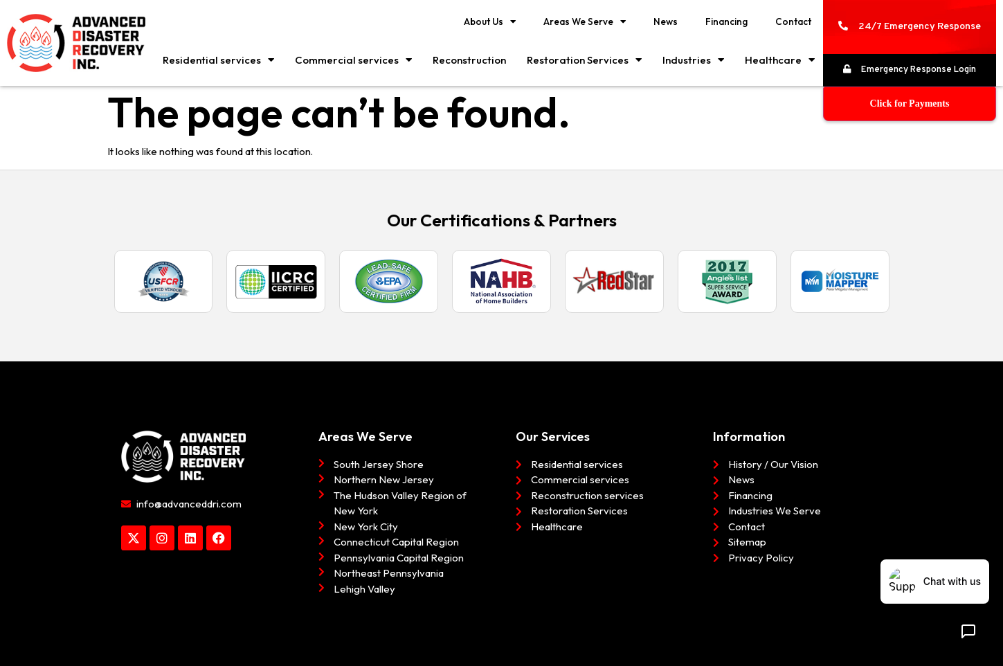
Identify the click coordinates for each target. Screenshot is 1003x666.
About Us (490, 22)
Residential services (218, 60)
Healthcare (780, 60)
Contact (793, 21)
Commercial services (353, 60)
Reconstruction (469, 59)
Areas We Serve (584, 22)
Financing (726, 21)
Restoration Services (584, 60)
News (665, 21)
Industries (693, 60)
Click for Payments (910, 103)
